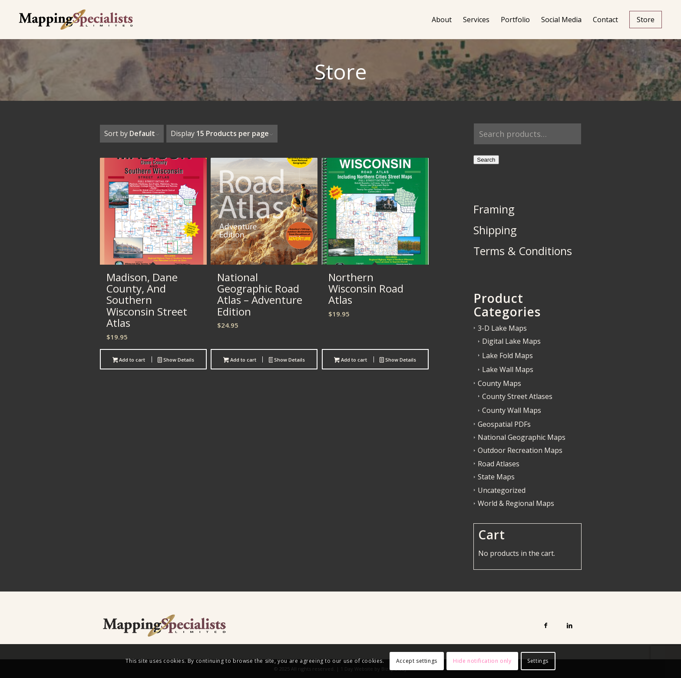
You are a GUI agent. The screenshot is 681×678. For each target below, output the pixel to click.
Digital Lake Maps (511, 341)
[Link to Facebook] (546, 625)
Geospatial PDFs (504, 424)
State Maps (496, 477)
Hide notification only (482, 661)
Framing (494, 209)
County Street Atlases (517, 396)
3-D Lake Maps (502, 328)
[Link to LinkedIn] (570, 625)
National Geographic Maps (521, 437)
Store (340, 71)
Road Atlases (498, 464)
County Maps (499, 383)
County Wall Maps (511, 410)
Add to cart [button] (128, 360)
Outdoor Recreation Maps (520, 450)
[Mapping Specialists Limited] (75, 19)
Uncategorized (502, 490)
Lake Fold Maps (507, 355)
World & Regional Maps (516, 503)
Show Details (176, 360)
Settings (538, 661)
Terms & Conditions (522, 250)
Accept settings (416, 661)
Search (486, 159)
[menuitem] (441, 19)
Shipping (495, 230)
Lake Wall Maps (507, 369)
